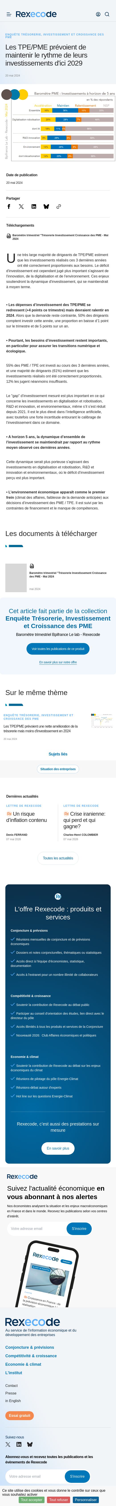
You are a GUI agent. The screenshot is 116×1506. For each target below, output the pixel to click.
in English (13, 1401)
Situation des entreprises (58, 769)
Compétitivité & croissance (31, 1356)
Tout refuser (58, 1500)
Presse (10, 1393)
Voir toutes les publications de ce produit (58, 649)
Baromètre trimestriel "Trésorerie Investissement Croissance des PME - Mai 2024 (68, 574)
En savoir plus (58, 1148)
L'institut (13, 1373)
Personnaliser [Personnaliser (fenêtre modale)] (86, 1500)
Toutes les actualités (58, 858)
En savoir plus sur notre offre (58, 662)
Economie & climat (23, 1364)
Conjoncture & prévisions (29, 1347)
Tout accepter (31, 1500)
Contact (11, 1386)
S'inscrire (79, 1229)
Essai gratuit (19, 1415)
